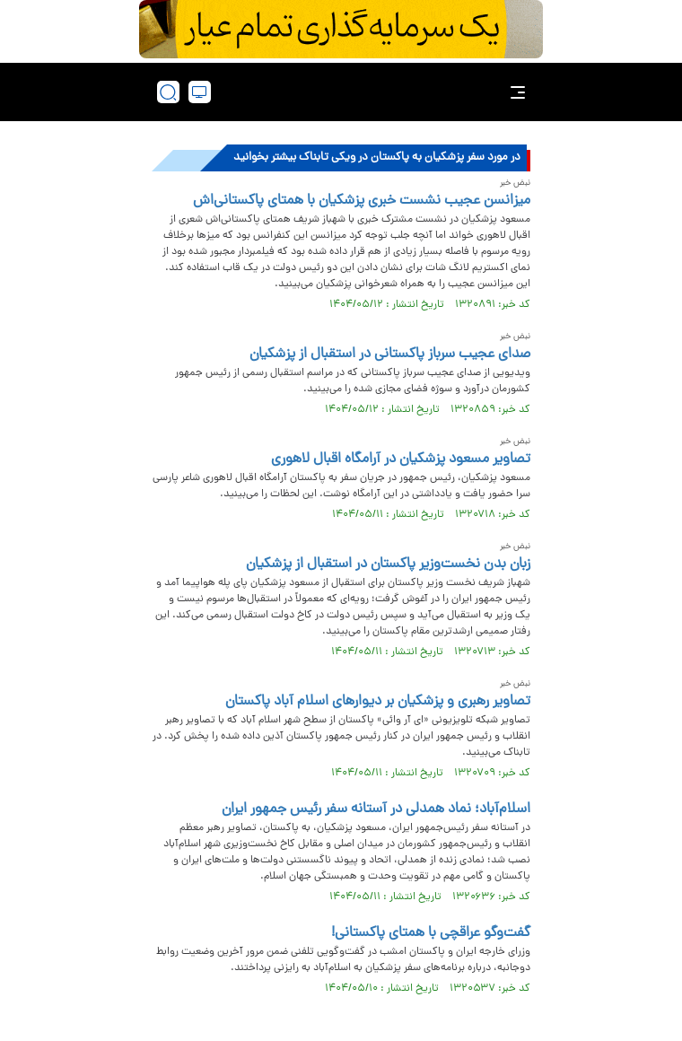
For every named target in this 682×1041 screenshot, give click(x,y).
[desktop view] (199, 92)
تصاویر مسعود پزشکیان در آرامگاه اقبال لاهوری (400, 459)
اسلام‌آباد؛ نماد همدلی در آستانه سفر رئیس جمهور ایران (376, 809)
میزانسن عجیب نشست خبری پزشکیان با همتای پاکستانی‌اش (361, 201)
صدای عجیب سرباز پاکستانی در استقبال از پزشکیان (389, 354)
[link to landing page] (346, 92)
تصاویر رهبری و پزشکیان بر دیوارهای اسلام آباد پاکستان (377, 702)
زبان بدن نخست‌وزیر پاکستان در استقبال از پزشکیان (388, 564)
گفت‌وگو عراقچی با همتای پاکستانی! (430, 933)
